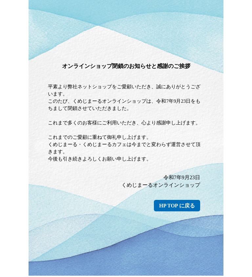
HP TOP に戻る (177, 205)
